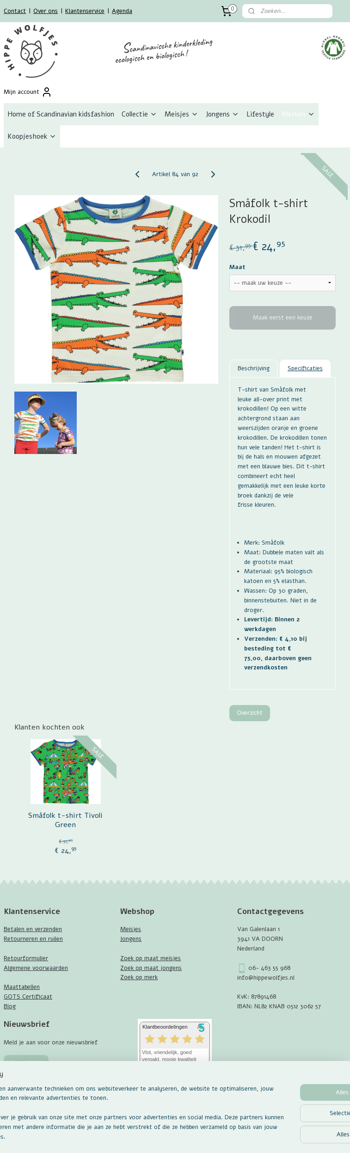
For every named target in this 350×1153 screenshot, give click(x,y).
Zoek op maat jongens (151, 968)
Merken (298, 114)
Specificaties (305, 368)
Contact (15, 11)
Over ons (45, 11)
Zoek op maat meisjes (150, 958)
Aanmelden (26, 1063)
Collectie (139, 114)
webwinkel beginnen (201, 1136)
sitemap (151, 1136)
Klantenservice (84, 11)
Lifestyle (260, 114)
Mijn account (28, 92)
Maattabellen (22, 987)
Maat (237, 267)
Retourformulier (26, 958)
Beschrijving (254, 368)
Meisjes (181, 114)
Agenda (122, 11)
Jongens (222, 114)
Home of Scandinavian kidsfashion (60, 114)
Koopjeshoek (31, 136)
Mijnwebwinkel (277, 1136)
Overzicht (250, 712)
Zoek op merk (139, 977)
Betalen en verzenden (33, 929)
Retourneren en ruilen (33, 939)
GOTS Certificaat (28, 997)
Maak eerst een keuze (283, 317)
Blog (10, 1006)
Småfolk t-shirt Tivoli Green (65, 820)
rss (169, 1136)
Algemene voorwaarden (36, 968)
